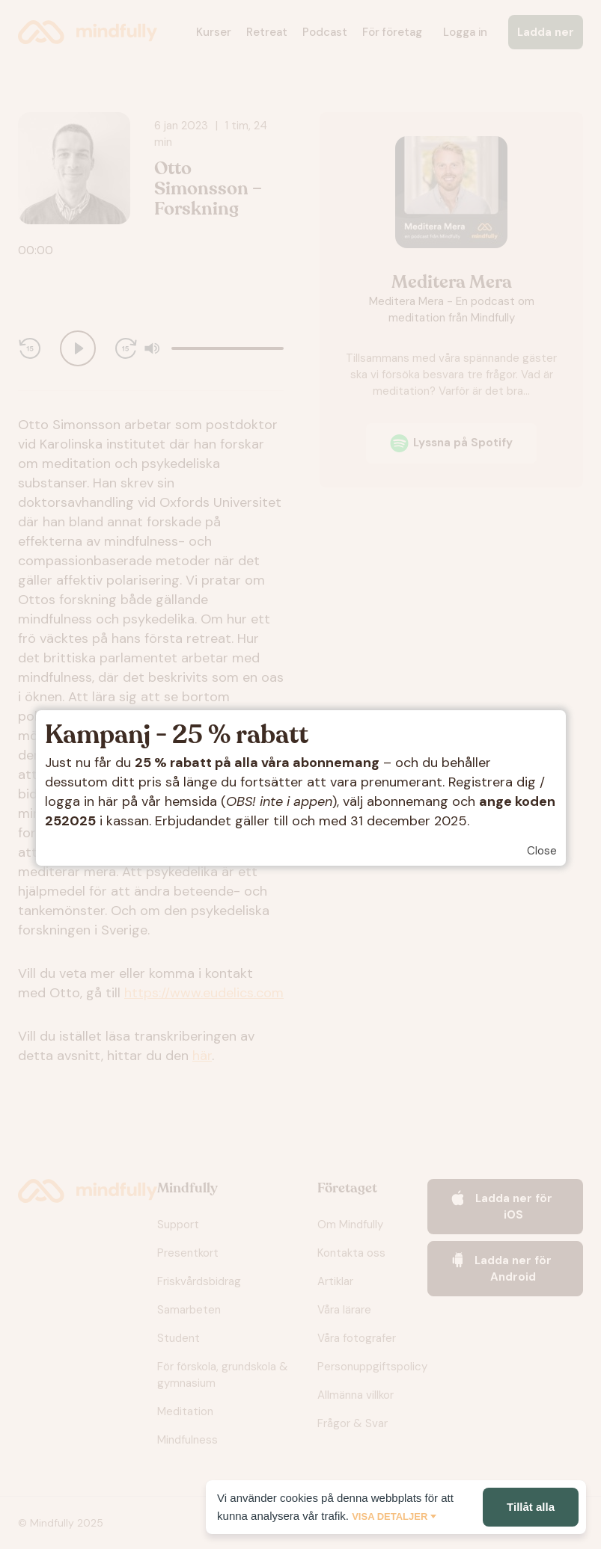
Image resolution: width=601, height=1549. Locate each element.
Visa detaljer (389, 1516)
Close (542, 850)
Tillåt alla (531, 1506)
